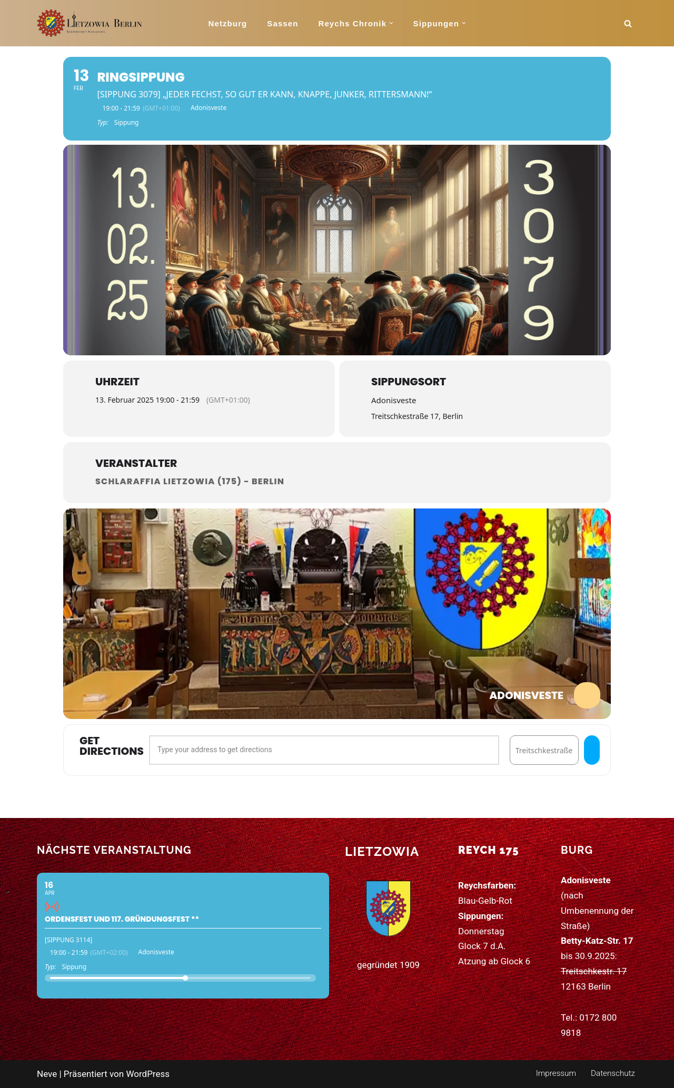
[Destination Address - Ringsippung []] (544, 750)
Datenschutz (613, 1073)
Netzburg (228, 23)
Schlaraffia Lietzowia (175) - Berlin (189, 481)
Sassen (282, 23)
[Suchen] (628, 23)
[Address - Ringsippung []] (324, 750)
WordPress (148, 1074)
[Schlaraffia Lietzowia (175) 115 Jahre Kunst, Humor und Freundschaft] (89, 23)
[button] (391, 23)
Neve (47, 1074)
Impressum (556, 1073)
